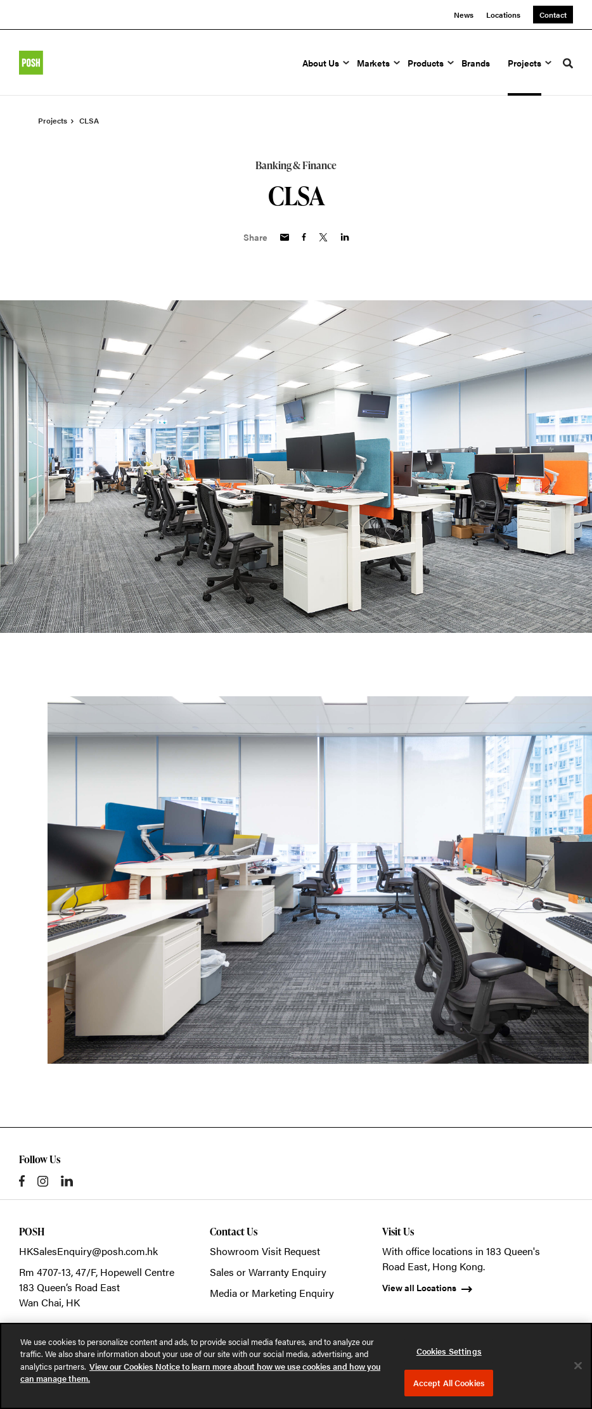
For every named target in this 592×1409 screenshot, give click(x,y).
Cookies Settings (449, 1351)
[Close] (578, 1365)
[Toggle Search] (568, 63)
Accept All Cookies (449, 1383)
